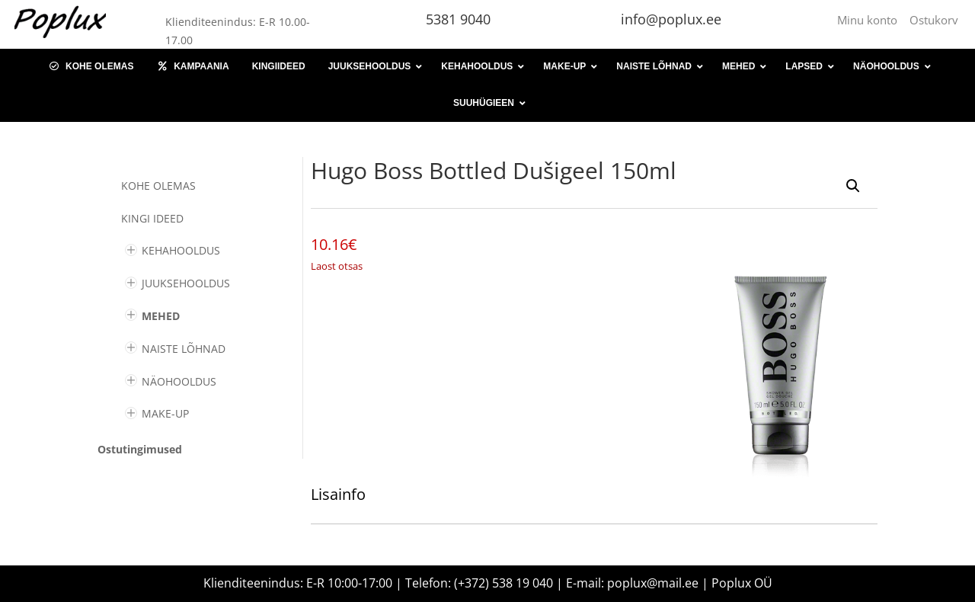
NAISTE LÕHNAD (183, 348)
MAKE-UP (165, 413)
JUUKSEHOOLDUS (186, 283)
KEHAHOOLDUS (181, 250)
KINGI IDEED (152, 218)
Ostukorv (933, 19)
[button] (853, 186)
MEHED (161, 316)
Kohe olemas (158, 185)
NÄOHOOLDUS (179, 381)
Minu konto (870, 19)
